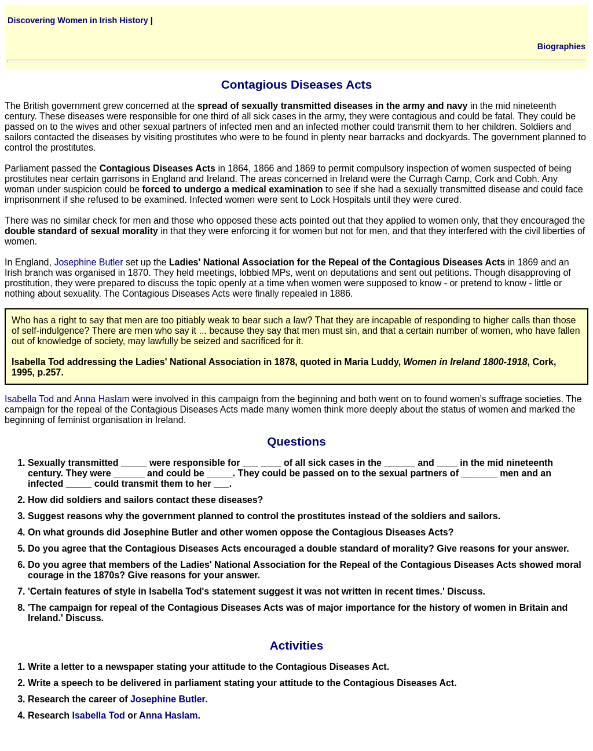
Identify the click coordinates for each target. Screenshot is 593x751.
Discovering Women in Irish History (78, 20)
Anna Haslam (102, 399)
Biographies (561, 46)
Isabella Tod (29, 399)
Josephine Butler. (168, 699)
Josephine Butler (88, 262)
